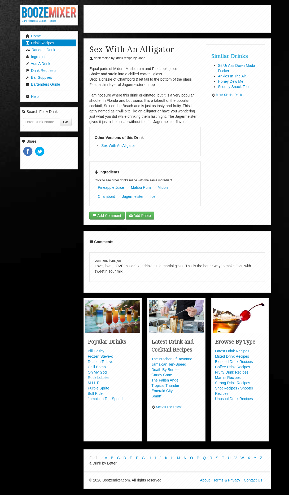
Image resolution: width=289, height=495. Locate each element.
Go (65, 122)
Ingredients (37, 57)
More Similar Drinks (227, 95)
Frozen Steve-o (100, 356)
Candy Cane (161, 375)
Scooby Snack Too (233, 87)
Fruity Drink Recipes (231, 372)
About (205, 481)
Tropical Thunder (165, 385)
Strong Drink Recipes (232, 383)
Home (33, 36)
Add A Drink (38, 64)
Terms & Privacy (226, 481)
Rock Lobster (99, 377)
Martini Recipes (227, 377)
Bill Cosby (96, 351)
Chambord (106, 196)
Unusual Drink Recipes (234, 399)
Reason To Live (100, 362)
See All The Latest (166, 407)
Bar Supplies (39, 77)
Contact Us (253, 481)
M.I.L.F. (94, 383)
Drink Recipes (40, 43)
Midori (163, 187)
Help (32, 96)
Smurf (156, 396)
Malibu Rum (141, 187)
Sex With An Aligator (118, 145)
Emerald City (162, 391)
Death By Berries (165, 369)
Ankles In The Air (232, 76)
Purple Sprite (98, 388)
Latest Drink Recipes (232, 351)
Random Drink (40, 50)
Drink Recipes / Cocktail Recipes (39, 21)
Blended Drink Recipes (234, 362)
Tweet (40, 152)
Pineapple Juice (111, 187)
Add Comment (107, 215)
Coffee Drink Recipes (232, 367)
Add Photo (140, 215)
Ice (152, 196)
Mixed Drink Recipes (232, 356)
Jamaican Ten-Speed (105, 399)
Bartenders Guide (43, 84)
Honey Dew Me (230, 81)
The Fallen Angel (165, 380)
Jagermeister (132, 196)
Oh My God (97, 372)
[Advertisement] (181, 18)
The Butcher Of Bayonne (171, 359)
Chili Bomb (97, 367)
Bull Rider (96, 393)
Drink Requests (41, 70)
